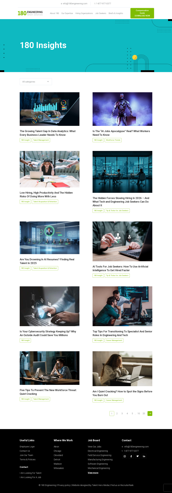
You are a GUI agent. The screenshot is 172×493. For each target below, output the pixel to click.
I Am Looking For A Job (30, 477)
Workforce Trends (113, 140)
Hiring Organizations (84, 13)
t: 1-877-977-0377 (103, 3)
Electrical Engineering (98, 451)
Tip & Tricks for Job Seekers (117, 211)
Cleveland (58, 455)
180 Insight (25, 140)
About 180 (54, 13)
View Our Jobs (94, 446)
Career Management (114, 340)
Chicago (57, 451)
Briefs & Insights (116, 13)
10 (138, 413)
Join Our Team (26, 455)
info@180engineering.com (136, 446)
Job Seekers (100, 13)
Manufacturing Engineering (100, 459)
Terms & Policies (27, 459)
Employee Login (27, 446)
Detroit (57, 459)
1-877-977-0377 (131, 451)
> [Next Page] (150, 413)
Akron (56, 446)
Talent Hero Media (100, 485)
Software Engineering (98, 464)
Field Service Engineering (99, 455)
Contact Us (25, 451)
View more (93, 472)
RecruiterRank (126, 485)
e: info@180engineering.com (74, 3)
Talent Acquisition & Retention (45, 202)
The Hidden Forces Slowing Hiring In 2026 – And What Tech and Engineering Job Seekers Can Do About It (121, 202)
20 (144, 413)
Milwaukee (59, 468)
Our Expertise (67, 13)
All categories (28, 81)
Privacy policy (63, 485)
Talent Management (41, 140)
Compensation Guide (142, 13)
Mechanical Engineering (99, 468)
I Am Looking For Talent (30, 473)
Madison (58, 464)
